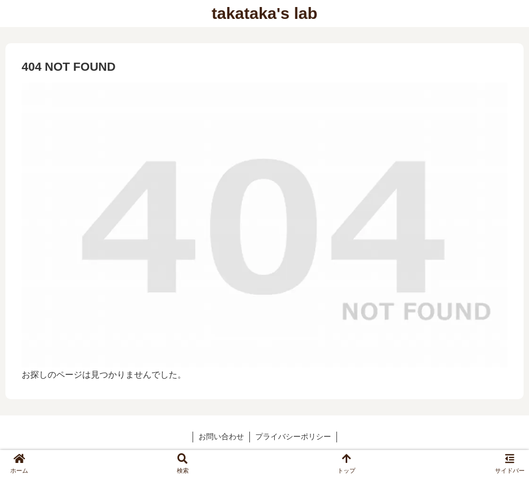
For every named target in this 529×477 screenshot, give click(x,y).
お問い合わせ (221, 436)
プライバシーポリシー (293, 436)
